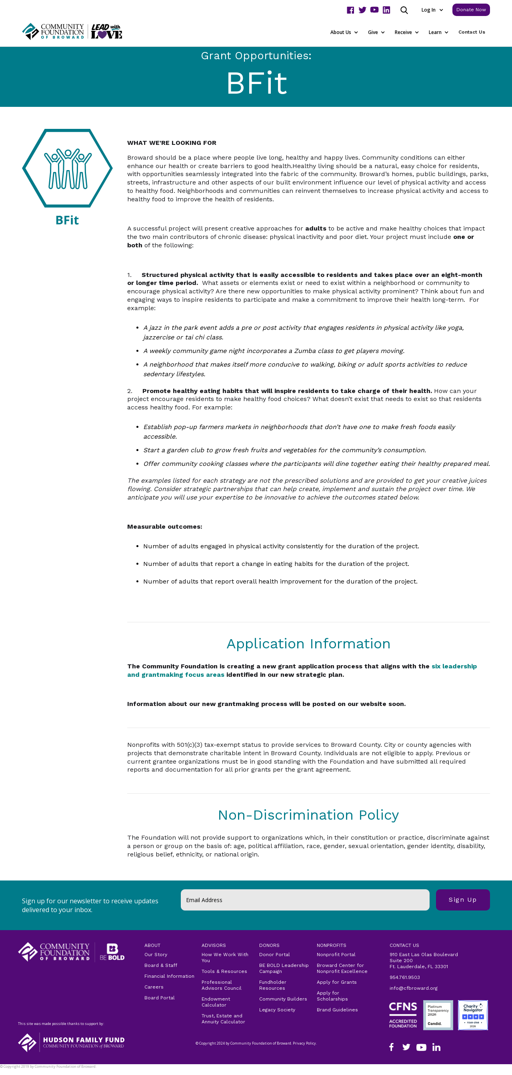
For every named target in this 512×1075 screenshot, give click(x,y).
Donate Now (471, 9)
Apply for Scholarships (332, 996)
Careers (154, 987)
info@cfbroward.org (414, 988)
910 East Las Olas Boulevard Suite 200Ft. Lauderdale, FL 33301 (424, 960)
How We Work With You (225, 957)
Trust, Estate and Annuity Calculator (223, 1019)
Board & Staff (160, 965)
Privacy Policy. (16, 1072)
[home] (82, 31)
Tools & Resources (224, 971)
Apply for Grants (337, 982)
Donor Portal (274, 954)
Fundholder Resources (272, 985)
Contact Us (471, 32)
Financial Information (169, 976)
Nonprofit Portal (336, 954)
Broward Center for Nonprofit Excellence (342, 968)
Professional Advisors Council (222, 985)
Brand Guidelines (337, 1010)
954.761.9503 (405, 977)
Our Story (155, 954)
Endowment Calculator (216, 1002)
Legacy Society (277, 1010)
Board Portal (159, 998)
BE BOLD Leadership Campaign (284, 968)
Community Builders (283, 999)
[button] (432, 10)
